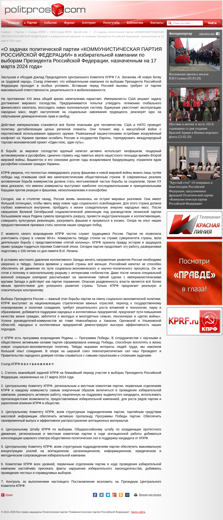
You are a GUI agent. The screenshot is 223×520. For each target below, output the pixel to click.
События (50, 22)
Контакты (157, 22)
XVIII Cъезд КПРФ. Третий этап (68, 32)
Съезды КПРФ (36, 32)
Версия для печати (150, 494)
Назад (9, 494)
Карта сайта (138, 512)
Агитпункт (89, 22)
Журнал (69, 22)
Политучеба (111, 22)
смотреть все (206, 33)
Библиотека (135, 22)
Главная (14, 22)
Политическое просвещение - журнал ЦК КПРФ (57, 12)
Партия (32, 22)
